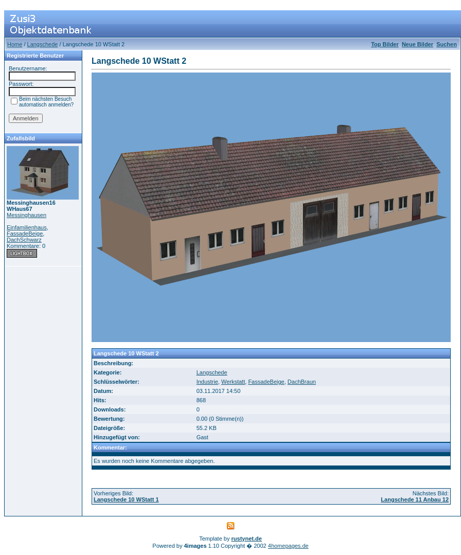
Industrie (207, 382)
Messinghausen (26, 215)
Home (14, 44)
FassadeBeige (25, 233)
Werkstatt (233, 382)
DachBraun (302, 382)
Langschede (42, 44)
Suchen (446, 44)
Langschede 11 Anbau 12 (415, 499)
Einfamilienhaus (27, 227)
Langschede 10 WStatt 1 (126, 499)
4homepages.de (288, 546)
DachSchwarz (24, 240)
